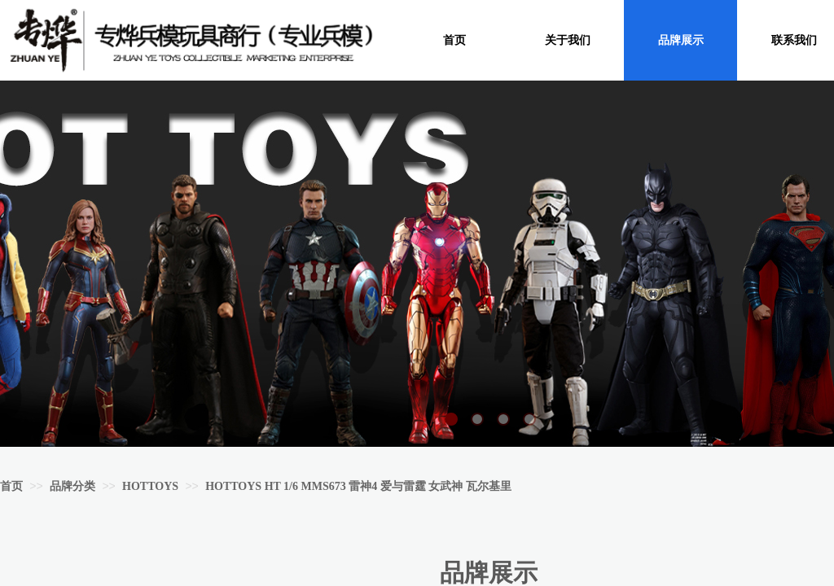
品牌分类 (72, 486)
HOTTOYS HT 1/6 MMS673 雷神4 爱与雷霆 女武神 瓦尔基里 (358, 486)
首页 (11, 486)
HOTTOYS (150, 486)
